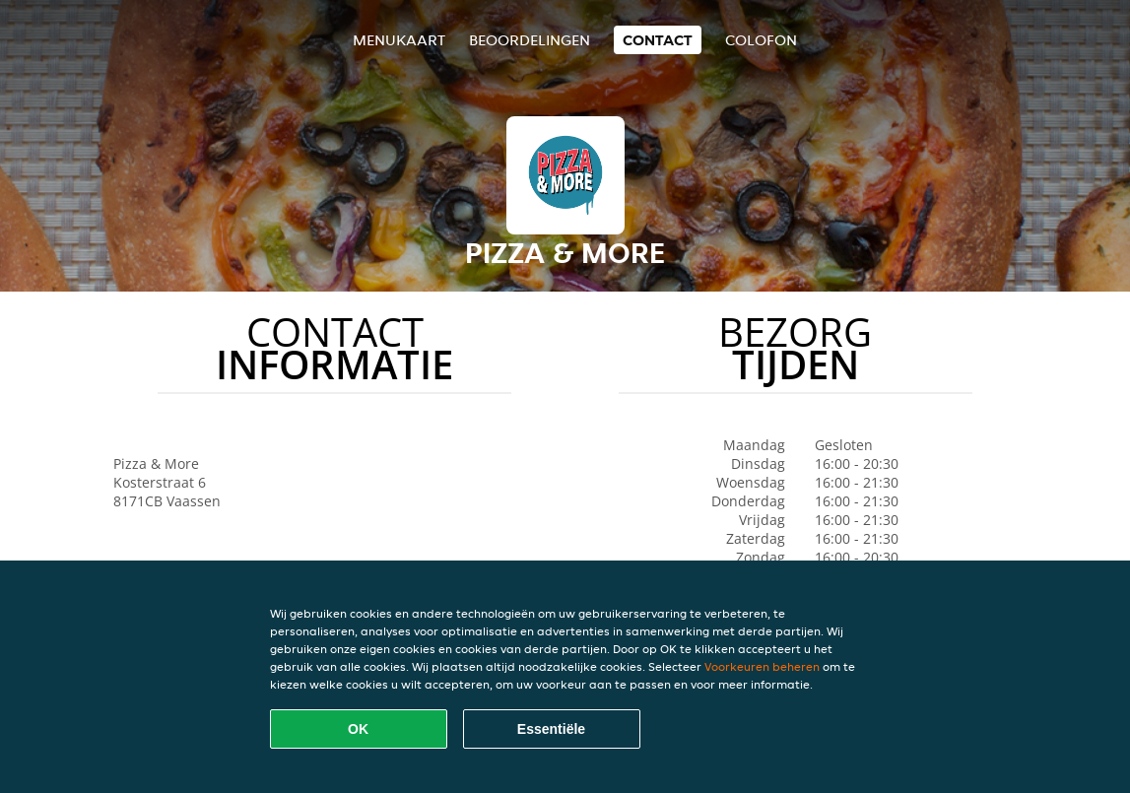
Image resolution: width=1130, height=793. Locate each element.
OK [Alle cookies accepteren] (358, 729)
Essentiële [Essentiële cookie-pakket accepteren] (551, 729)
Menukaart (399, 40)
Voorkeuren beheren (762, 666)
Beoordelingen (529, 40)
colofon (761, 40)
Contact (658, 40)
